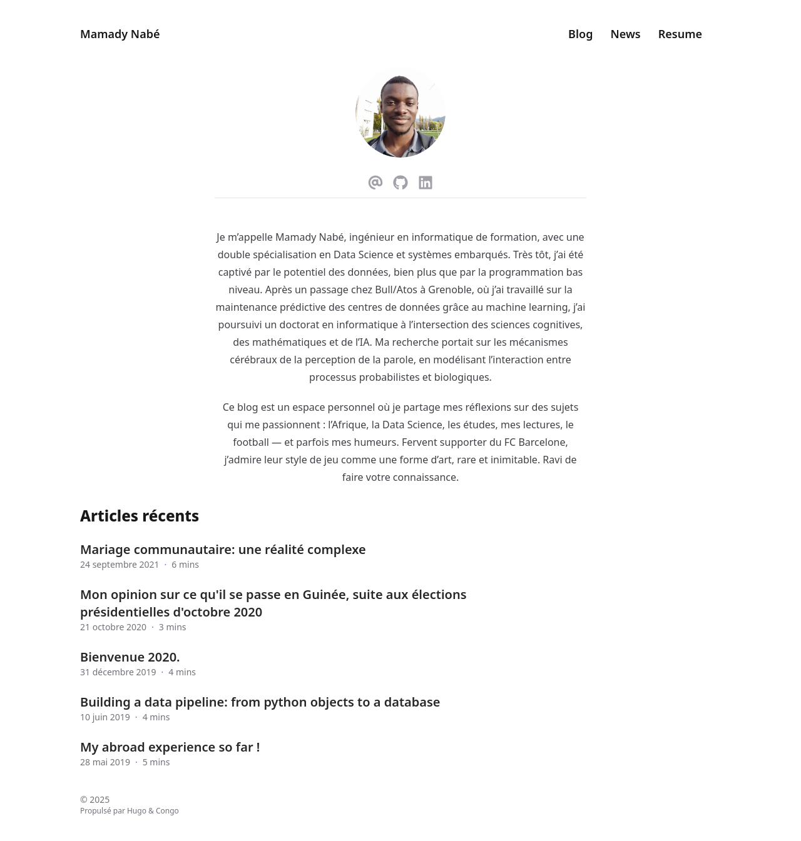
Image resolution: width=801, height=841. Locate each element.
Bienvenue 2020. (130, 656)
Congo (167, 810)
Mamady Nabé (120, 33)
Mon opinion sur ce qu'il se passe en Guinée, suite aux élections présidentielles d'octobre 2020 (273, 603)
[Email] (375, 180)
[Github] (400, 180)
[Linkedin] (425, 180)
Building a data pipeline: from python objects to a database (260, 701)
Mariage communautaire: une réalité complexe (223, 549)
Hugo (136, 810)
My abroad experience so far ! (170, 746)
